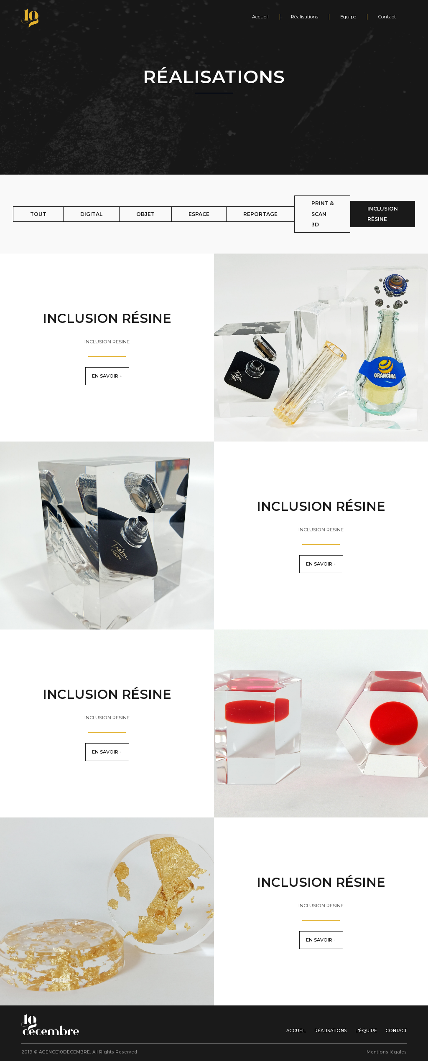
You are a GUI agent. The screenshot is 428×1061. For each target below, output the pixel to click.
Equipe (348, 17)
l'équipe (366, 1030)
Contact (387, 17)
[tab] (38, 214)
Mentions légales (387, 1052)
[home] (32, 18)
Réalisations (304, 17)
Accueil (260, 17)
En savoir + (107, 376)
